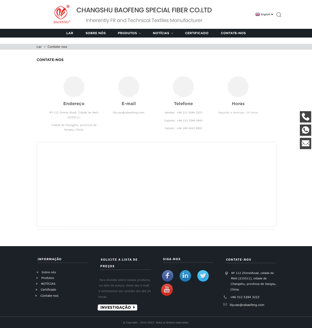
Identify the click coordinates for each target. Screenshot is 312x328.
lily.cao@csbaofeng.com (247, 302)
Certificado (197, 33)
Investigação (117, 304)
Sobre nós (96, 33)
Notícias (163, 33)
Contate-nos (233, 33)
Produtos (129, 33)
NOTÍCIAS (49, 283)
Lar (69, 33)
